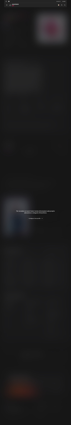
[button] (58, 5)
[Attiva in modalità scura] (9, 1)
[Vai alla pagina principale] (14, 5)
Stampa (63, 1)
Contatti (58, 1)
